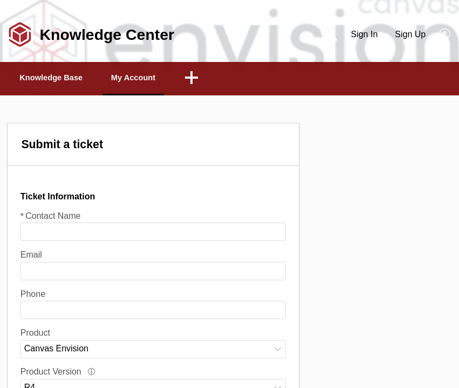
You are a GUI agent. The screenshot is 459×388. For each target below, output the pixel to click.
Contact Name (50, 216)
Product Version (57, 373)
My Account (157, 78)
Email (31, 255)
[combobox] (153, 350)
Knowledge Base (60, 78)
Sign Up (410, 34)
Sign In (364, 34)
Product (35, 333)
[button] (445, 34)
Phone (32, 295)
